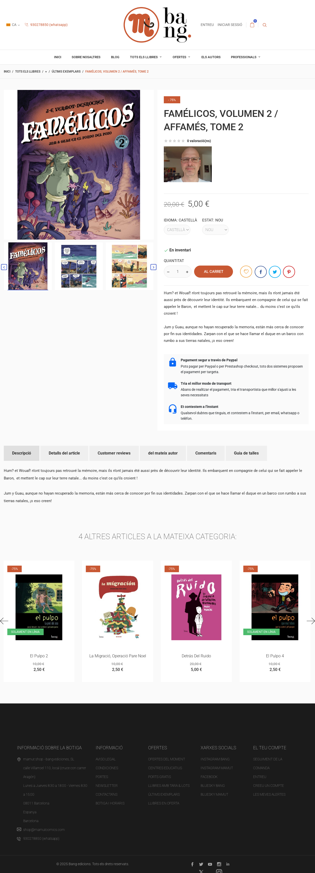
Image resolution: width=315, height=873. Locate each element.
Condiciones (107, 768)
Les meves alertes (269, 795)
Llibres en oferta (163, 803)
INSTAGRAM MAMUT (217, 768)
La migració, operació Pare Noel (117, 656)
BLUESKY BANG (213, 786)
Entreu (259, 777)
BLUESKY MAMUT (214, 795)
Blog (115, 57)
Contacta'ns (106, 795)
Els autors (211, 57)
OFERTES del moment (166, 759)
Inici (57, 57)
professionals (244, 57)
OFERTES (180, 57)
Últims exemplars (164, 795)
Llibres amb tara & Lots (169, 786)
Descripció (21, 453)
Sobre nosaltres (86, 57)
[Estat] (215, 230)
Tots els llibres (144, 57)
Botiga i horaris (110, 803)
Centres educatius (165, 768)
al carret (213, 271)
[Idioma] (177, 230)
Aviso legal (106, 759)
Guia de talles (246, 453)
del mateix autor (163, 453)
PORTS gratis (159, 777)
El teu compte (269, 747)
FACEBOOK (209, 777)
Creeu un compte (268, 786)
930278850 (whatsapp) (46, 25)
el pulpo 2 (39, 656)
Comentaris (205, 453)
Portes (102, 777)
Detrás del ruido (196, 656)
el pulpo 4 (275, 656)
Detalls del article (64, 453)
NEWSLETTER (107, 786)
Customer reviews (114, 453)
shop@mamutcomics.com (44, 830)
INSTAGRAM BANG (215, 759)
